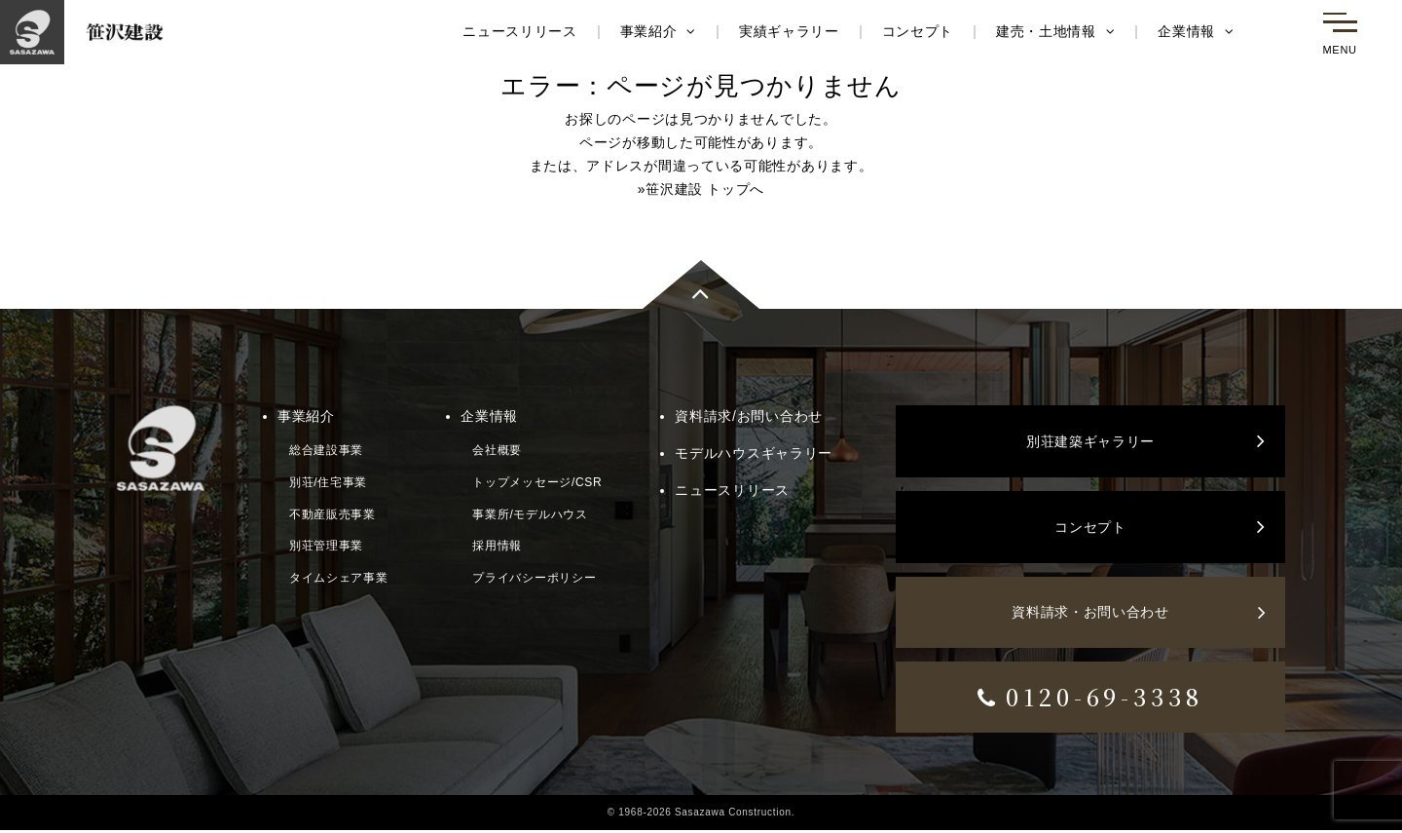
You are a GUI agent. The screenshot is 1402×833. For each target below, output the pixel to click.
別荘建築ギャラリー (1146, 443)
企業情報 (1196, 32)
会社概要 (497, 450)
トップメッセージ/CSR (537, 482)
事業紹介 (656, 32)
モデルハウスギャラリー (753, 453)
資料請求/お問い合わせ (749, 417)
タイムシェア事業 (338, 578)
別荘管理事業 (326, 545)
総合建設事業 (326, 450)
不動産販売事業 (332, 514)
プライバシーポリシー (534, 578)
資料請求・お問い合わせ (1139, 614)
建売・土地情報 (1055, 32)
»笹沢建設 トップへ (701, 189)
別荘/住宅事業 (328, 482)
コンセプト (917, 32)
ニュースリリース (518, 32)
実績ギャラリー (788, 32)
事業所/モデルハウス (529, 514)
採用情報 (497, 545)
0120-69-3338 (1091, 699)
